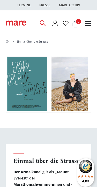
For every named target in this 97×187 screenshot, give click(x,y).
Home (7, 41)
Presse (44, 5)
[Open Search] (42, 23)
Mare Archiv (69, 5)
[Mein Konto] (55, 23)
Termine (24, 5)
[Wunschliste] (65, 23)
